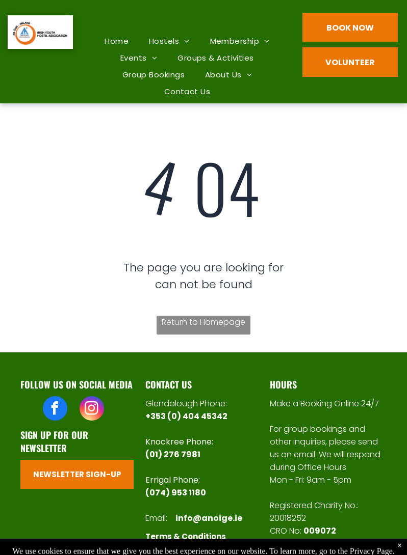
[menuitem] (116, 41)
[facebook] (55, 409)
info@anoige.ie (208, 518)
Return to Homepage (203, 322)
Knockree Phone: (179, 442)
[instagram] (92, 409)
